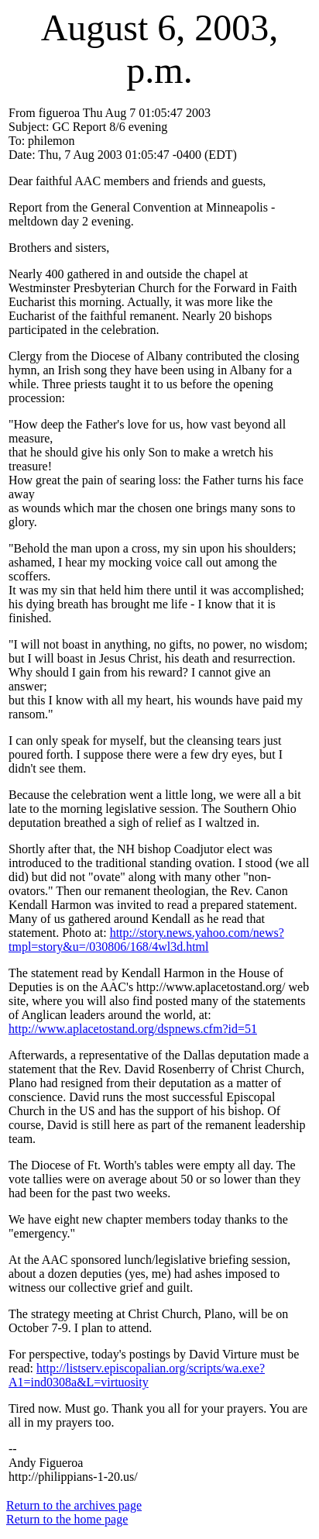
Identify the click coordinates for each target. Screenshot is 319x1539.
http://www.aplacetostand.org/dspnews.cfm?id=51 (133, 1028)
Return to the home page (67, 1519)
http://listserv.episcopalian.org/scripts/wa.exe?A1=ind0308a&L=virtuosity (137, 1375)
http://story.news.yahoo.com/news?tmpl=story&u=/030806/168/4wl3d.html (146, 939)
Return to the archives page (74, 1505)
